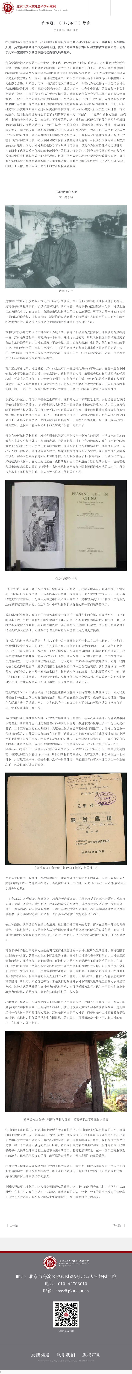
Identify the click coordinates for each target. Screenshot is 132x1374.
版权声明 (91, 1355)
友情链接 (40, 1355)
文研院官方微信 (66, 1316)
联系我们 (66, 1355)
